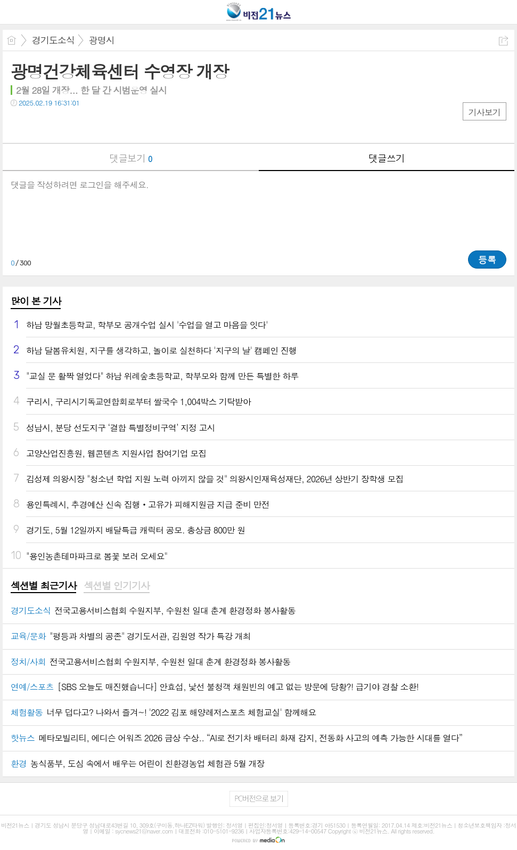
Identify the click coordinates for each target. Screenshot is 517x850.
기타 (84, 124)
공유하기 (503, 41)
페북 (20, 124)
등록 (487, 259)
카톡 (62, 124)
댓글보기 (130, 158)
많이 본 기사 (36, 300)
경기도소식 (53, 40)
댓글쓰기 (386, 158)
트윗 (41, 124)
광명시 (101, 40)
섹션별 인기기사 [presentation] (116, 585)
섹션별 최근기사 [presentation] (43, 585)
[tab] (43, 586)
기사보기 (484, 112)
